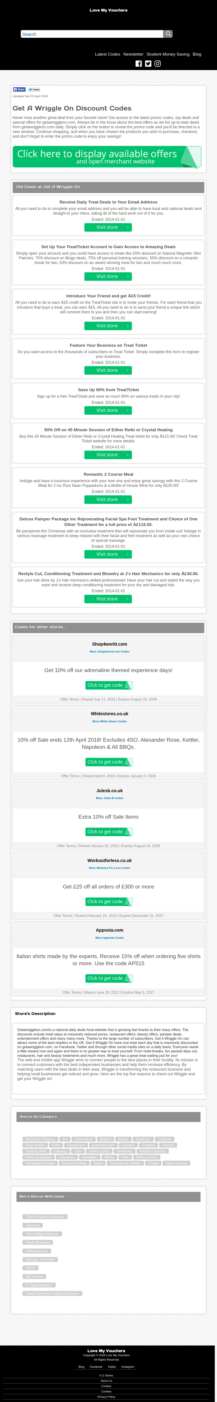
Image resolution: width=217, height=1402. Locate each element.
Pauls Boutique (38, 1242)
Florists (168, 1145)
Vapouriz (32, 1225)
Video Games (176, 1163)
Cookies (106, 1391)
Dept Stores (35, 1145)
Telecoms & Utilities (125, 1163)
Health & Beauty (153, 1151)
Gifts (77, 1151)
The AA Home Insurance (45, 1217)
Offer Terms (69, 699)
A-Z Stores (106, 1375)
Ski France (34, 1277)
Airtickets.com (37, 1251)
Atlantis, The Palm (40, 1259)
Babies (105, 1139)
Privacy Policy (106, 1396)
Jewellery (89, 1157)
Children (164, 1139)
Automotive (83, 1139)
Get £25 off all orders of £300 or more (108, 887)
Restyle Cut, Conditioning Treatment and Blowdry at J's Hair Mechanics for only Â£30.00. (108, 573)
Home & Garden (38, 1157)
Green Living (99, 1151)
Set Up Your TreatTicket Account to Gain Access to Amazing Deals (108, 246)
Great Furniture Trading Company (52, 1293)
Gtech (30, 1268)
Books (123, 1139)
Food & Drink (36, 1151)
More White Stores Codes (109, 721)
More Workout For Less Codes (109, 868)
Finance (148, 1145)
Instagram (128, 1366)
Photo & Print (146, 1157)
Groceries (124, 1151)
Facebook (96, 1366)
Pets (125, 1157)
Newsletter (133, 54)
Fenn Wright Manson (42, 1234)
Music (109, 1157)
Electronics (76, 1145)
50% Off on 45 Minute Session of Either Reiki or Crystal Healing (108, 429)
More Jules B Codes (109, 798)
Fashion (128, 1145)
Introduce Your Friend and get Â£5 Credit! (108, 296)
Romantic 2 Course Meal (108, 474)
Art (65, 1139)
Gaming (60, 1151)
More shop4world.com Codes (109, 651)
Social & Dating (74, 1163)
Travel (153, 1163)
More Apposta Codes (109, 937)
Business (143, 1139)
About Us (106, 1380)
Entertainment (103, 1145)
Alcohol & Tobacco (40, 1139)
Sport (98, 1163)
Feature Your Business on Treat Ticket (108, 345)
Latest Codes (107, 54)
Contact (106, 1386)
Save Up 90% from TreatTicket (108, 389)
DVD (56, 1145)
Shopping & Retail (40, 1163)
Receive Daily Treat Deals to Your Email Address (108, 202)
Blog (197, 54)
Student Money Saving (168, 54)
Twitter (112, 1366)
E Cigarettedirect (39, 1285)
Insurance (67, 1157)
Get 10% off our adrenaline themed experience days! (109, 670)
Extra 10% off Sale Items (108, 817)
